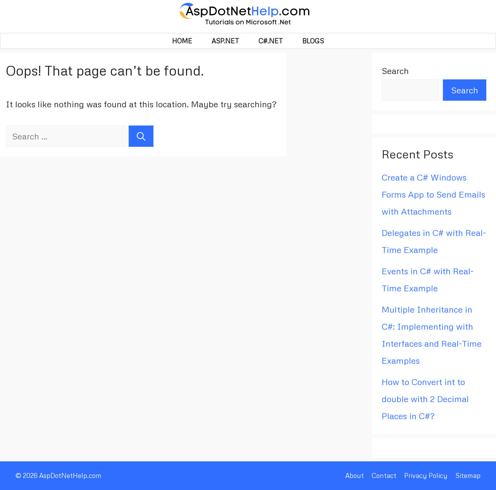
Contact (384, 475)
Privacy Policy (426, 475)
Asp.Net (225, 41)
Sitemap (467, 475)
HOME (182, 41)
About (354, 475)
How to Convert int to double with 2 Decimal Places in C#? (425, 399)
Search (395, 70)
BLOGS (313, 41)
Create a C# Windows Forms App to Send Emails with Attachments (433, 194)
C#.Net (270, 41)
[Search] (141, 136)
